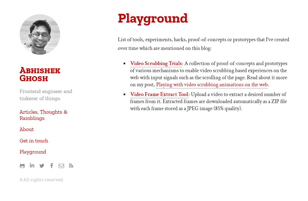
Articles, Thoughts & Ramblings (44, 115)
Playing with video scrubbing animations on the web (212, 84)
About (27, 129)
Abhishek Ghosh (40, 74)
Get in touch (34, 140)
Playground (33, 151)
